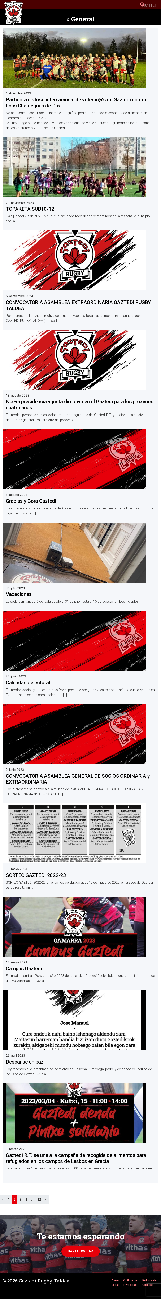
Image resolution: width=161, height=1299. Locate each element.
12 (39, 1199)
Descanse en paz (24, 1062)
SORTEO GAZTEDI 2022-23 (36, 875)
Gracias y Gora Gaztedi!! (32, 501)
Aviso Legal (115, 1283)
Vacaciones (19, 594)
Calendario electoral (28, 683)
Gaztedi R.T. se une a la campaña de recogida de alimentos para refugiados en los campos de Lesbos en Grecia (76, 1158)
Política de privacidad (130, 1283)
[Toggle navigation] (147, 4)
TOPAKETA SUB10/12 (30, 209)
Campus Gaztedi (24, 969)
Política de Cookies (149, 1283)
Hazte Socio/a (80, 1251)
